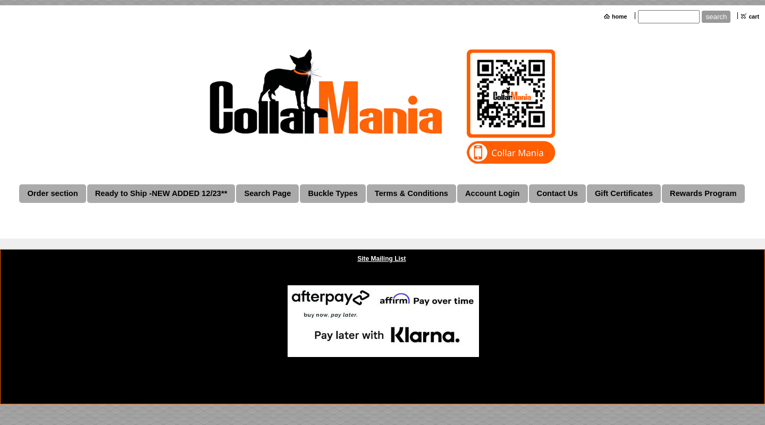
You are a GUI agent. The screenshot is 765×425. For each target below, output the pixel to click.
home (619, 16)
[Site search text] (669, 16)
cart (754, 16)
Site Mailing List (381, 258)
